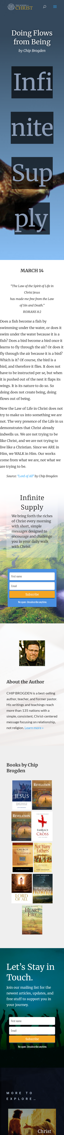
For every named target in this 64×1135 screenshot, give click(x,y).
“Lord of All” (25, 476)
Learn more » (34, 728)
